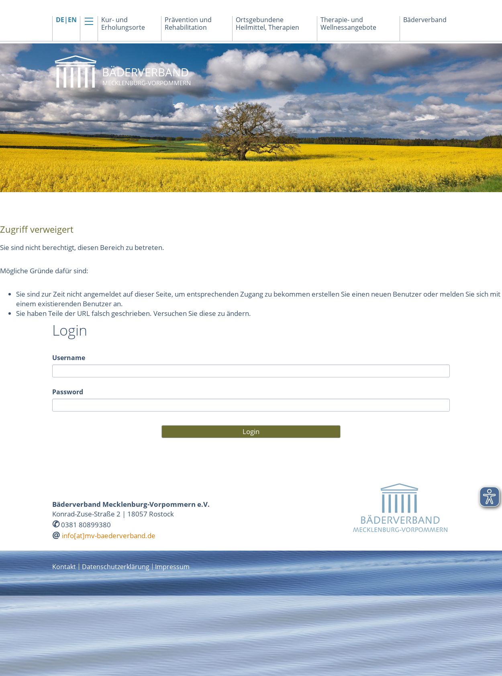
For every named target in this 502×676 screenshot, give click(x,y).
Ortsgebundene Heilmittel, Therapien (267, 23)
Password (67, 391)
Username (68, 357)
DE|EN (66, 20)
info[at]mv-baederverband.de (108, 535)
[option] (251, 117)
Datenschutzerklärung (115, 566)
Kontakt (64, 566)
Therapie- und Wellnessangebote (348, 23)
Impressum (172, 566)
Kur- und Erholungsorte (123, 23)
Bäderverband (425, 20)
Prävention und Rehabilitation (188, 23)
